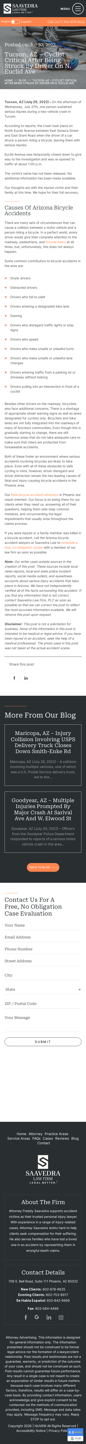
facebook (14, 678)
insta (61, 1317)
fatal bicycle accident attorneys (34, 495)
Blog (75, 1138)
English (5, 21)
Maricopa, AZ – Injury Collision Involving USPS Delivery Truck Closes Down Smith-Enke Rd (43, 742)
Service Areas (18, 1138)
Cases (48, 1138)
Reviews (62, 1138)
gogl (37, 1317)
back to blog (39, 867)
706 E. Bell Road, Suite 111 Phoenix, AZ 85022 (43, 1281)
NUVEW (40, 1426)
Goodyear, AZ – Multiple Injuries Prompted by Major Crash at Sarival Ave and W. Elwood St (43, 809)
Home (21, 1134)
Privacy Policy (59, 1431)
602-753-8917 (57, 1295)
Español (26, 21)
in (49, 1317)
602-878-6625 (74, 22)
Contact (43, 1143)
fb (25, 1317)
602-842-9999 (58, 1300)
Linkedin (26, 678)
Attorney (35, 1134)
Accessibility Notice (31, 1431)
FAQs (36, 1138)
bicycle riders (56, 242)
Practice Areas (56, 1134)
